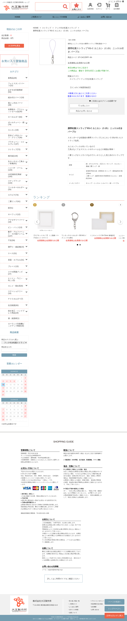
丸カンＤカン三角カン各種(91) (16, 162)
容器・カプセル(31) (16, 260)
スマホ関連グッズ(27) (15, 273)
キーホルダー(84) (15, 117)
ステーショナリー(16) (15, 292)
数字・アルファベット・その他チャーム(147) (16, 234)
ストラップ (46, 28)
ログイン (104, 101)
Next (120, 222)
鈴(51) (10, 208)
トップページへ (114, 609)
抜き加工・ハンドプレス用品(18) (16, 312)
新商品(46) (12, 78)
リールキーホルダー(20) (16, 188)
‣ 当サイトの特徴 (73, 609)
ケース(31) (12, 253)
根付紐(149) (13, 156)
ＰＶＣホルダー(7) (15, 299)
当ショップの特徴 (59, 17)
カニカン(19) (13, 130)
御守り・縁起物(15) (16, 247)
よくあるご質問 (83, 17)
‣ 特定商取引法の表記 (96, 604)
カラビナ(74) (13, 195)
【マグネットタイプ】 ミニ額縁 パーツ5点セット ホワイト (46, 236)
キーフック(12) (14, 214)
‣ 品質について (72, 612)
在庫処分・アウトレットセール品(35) (16, 110)
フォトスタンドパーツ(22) (16, 84)
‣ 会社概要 (93, 606)
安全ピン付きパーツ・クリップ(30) (15, 136)
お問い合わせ (106, 17)
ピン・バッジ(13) (15, 227)
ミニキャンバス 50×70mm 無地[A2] (102, 235)
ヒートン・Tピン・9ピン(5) (16, 279)
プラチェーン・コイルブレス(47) (16, 143)
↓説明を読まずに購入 (114, 616)
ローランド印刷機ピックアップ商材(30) (16, 325)
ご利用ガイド (36, 17)
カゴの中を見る (14, 46)
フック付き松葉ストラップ (66, 28)
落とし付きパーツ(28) (15, 104)
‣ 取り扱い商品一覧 (74, 601)
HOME (17, 17)
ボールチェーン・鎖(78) (16, 123)
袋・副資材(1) (13, 318)
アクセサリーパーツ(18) (16, 221)
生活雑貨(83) (13, 305)
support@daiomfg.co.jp (55, 569)
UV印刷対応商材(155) (14, 175)
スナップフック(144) (14, 182)
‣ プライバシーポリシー (97, 601)
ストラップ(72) (14, 149)
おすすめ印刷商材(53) (15, 91)
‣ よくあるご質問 (73, 606)
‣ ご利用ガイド (72, 604)
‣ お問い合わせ (94, 609)
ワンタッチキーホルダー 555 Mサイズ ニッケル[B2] (74, 236)
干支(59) (11, 240)
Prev (37, 222)
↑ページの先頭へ (114, 602)
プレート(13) (13, 266)
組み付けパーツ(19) (16, 97)
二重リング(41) (14, 201)
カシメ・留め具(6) (15, 286)
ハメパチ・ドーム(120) (15, 169)
